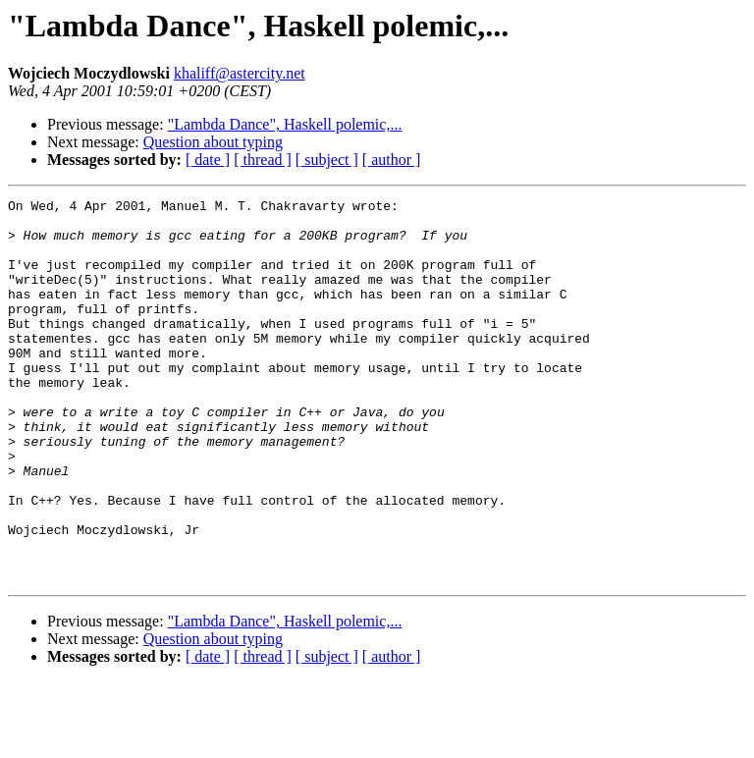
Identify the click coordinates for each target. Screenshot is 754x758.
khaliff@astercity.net (239, 73)
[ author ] (391, 159)
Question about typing (213, 142)
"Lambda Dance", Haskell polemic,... (285, 124)
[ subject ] (327, 159)
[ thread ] (263, 159)
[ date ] (208, 159)
